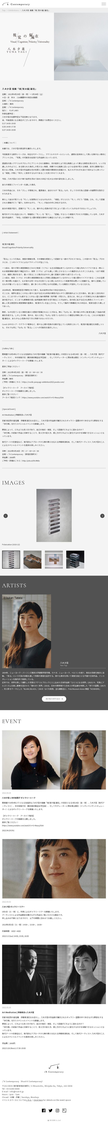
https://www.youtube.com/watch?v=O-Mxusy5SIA (43, 397)
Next (102, 516)
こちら (29, 1100)
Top (4, 10)
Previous (6, 516)
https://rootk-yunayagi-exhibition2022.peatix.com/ (43, 382)
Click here (38, 1100)
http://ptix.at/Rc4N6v (31, 460)
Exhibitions (14, 10)
